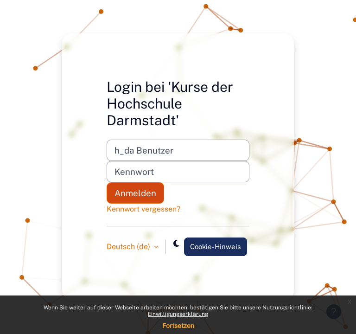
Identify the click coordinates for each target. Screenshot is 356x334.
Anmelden (135, 193)
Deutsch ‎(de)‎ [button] (129, 246)
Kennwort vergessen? (143, 209)
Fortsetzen (178, 325)
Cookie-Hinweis (215, 246)
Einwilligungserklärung (178, 314)
